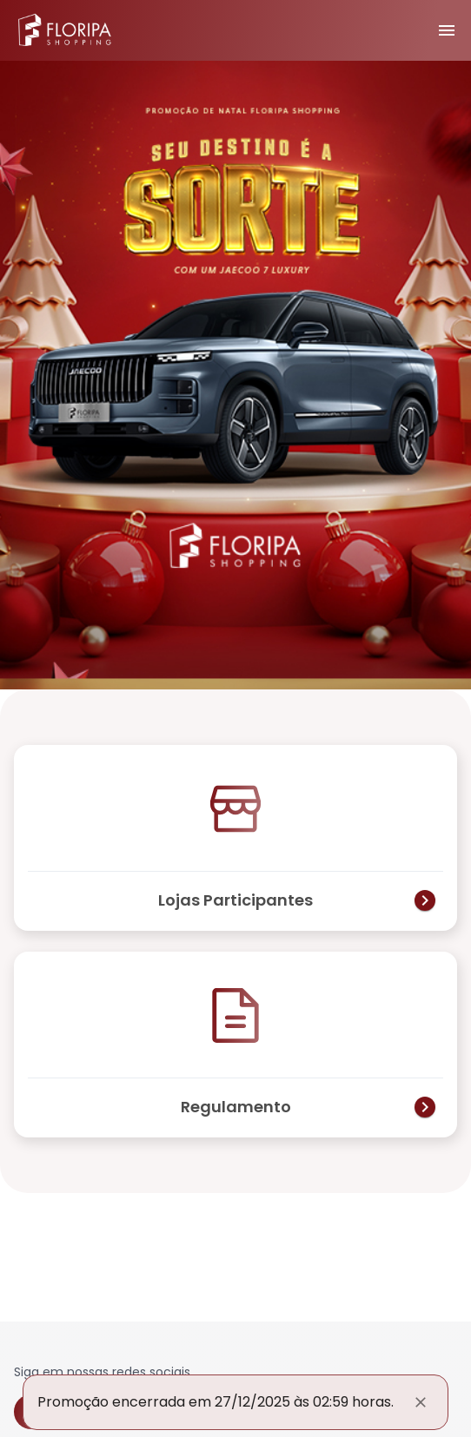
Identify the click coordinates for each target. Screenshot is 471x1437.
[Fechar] (421, 1402)
